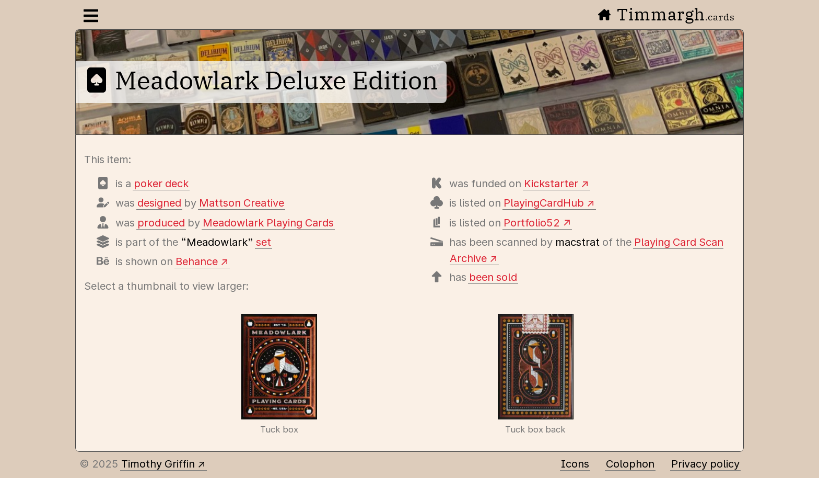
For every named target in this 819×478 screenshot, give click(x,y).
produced (161, 223)
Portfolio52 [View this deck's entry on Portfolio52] (532, 223)
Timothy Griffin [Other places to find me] (158, 464)
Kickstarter (551, 183)
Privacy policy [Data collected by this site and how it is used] (705, 464)
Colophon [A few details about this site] (630, 464)
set (263, 242)
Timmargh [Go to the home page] (666, 14)
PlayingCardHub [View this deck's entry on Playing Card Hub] (544, 203)
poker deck (161, 183)
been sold (493, 277)
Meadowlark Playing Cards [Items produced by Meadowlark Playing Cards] (268, 223)
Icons (575, 464)
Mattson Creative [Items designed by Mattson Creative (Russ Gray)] (241, 203)
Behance (197, 261)
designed (159, 203)
